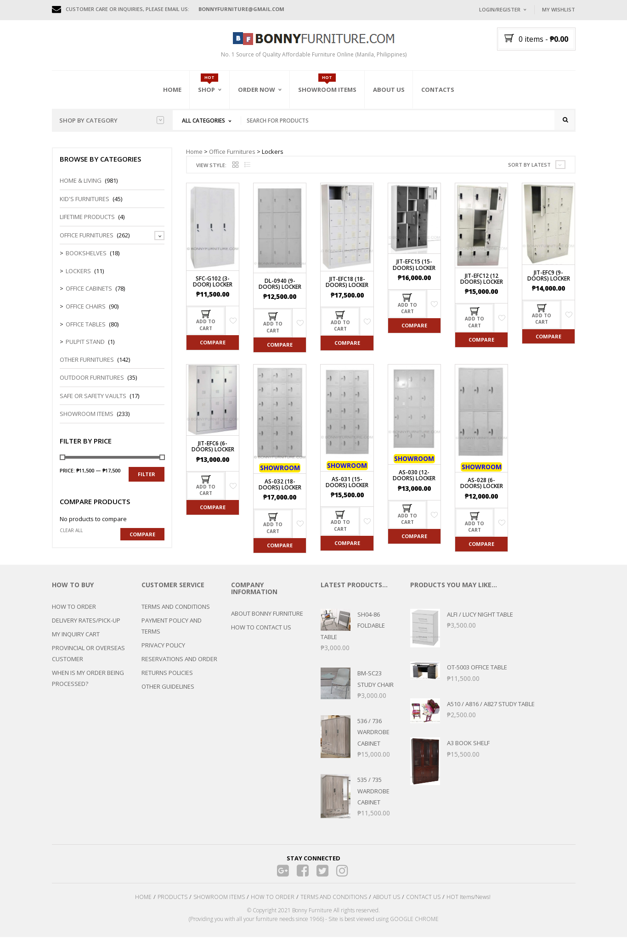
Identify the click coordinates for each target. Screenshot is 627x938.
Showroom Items (327, 89)
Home (172, 89)
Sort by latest (529, 165)
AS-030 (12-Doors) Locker (414, 476)
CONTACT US (423, 898)
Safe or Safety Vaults (93, 397)
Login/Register (499, 9)
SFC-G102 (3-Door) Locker (212, 282)
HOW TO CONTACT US (261, 628)
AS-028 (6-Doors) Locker (481, 484)
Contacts (437, 89)
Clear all (71, 531)
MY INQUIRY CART (76, 635)
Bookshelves (86, 254)
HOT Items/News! (468, 898)
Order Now (256, 89)
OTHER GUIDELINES (167, 687)
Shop (206, 89)
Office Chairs (86, 307)
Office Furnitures (232, 152)
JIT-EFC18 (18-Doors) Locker (347, 283)
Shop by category (111, 120)
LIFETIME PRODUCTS (87, 217)
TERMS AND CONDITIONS (175, 607)
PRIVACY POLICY (163, 646)
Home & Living (81, 181)
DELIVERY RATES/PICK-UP (86, 621)
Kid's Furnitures (84, 199)
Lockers (78, 272)
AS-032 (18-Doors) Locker (280, 485)
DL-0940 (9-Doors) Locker (280, 285)
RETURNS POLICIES (167, 673)
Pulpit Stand (85, 342)
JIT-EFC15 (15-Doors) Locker (414, 265)
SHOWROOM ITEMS (219, 898)
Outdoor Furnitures (92, 378)
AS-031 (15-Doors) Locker (347, 483)
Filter (146, 475)
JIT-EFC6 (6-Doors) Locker (213, 447)
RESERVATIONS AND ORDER (179, 660)
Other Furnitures (87, 360)
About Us (389, 89)
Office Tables (86, 324)
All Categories (203, 120)
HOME (143, 898)
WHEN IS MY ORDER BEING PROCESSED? (88, 679)
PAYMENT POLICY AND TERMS (171, 626)
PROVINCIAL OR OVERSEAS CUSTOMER (88, 654)
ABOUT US (386, 898)
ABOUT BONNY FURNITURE (267, 614)
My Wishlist (558, 9)
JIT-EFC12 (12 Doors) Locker (481, 279)
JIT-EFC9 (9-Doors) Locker (548, 276)
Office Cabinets (89, 289)
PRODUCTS (172, 898)
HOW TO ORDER (74, 607)
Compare (213, 343)
